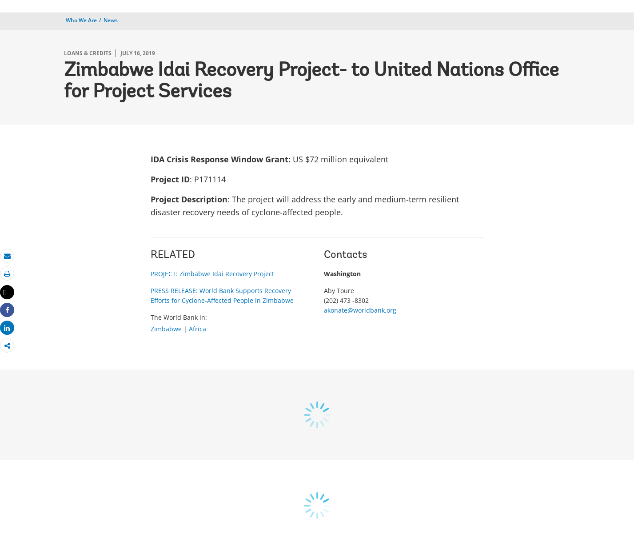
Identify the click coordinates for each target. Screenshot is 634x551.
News (111, 20)
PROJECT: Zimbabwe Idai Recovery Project (212, 273)
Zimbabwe (166, 329)
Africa (197, 329)
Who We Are (81, 20)
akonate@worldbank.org (360, 310)
